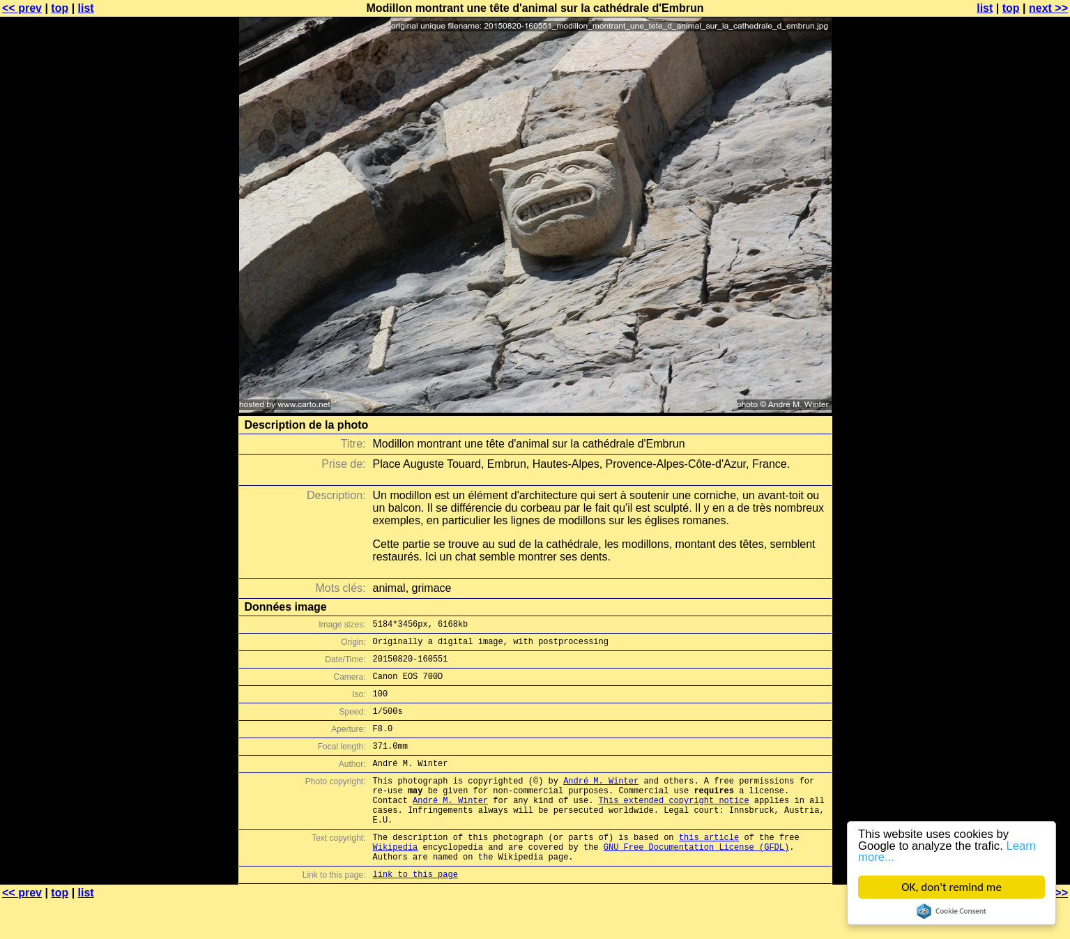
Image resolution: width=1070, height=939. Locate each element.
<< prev (22, 8)
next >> (1048, 8)
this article (709, 868)
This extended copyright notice (674, 825)
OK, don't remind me (951, 887)
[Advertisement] (1013, 345)
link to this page (415, 911)
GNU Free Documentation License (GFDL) (696, 880)
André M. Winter (601, 801)
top (59, 8)
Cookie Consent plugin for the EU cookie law (951, 911)
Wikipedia (395, 880)
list (86, 8)
